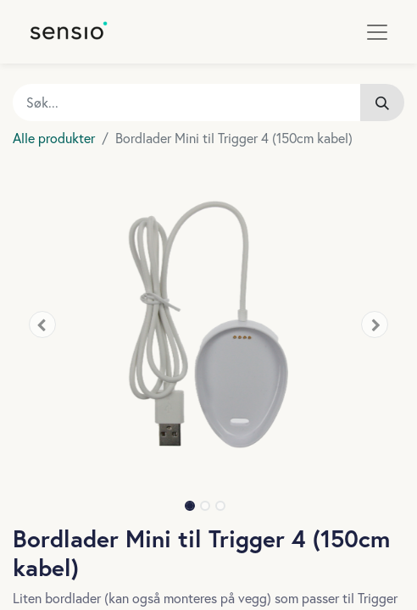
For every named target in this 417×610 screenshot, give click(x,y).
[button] (42, 324)
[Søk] (382, 102)
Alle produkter (54, 138)
